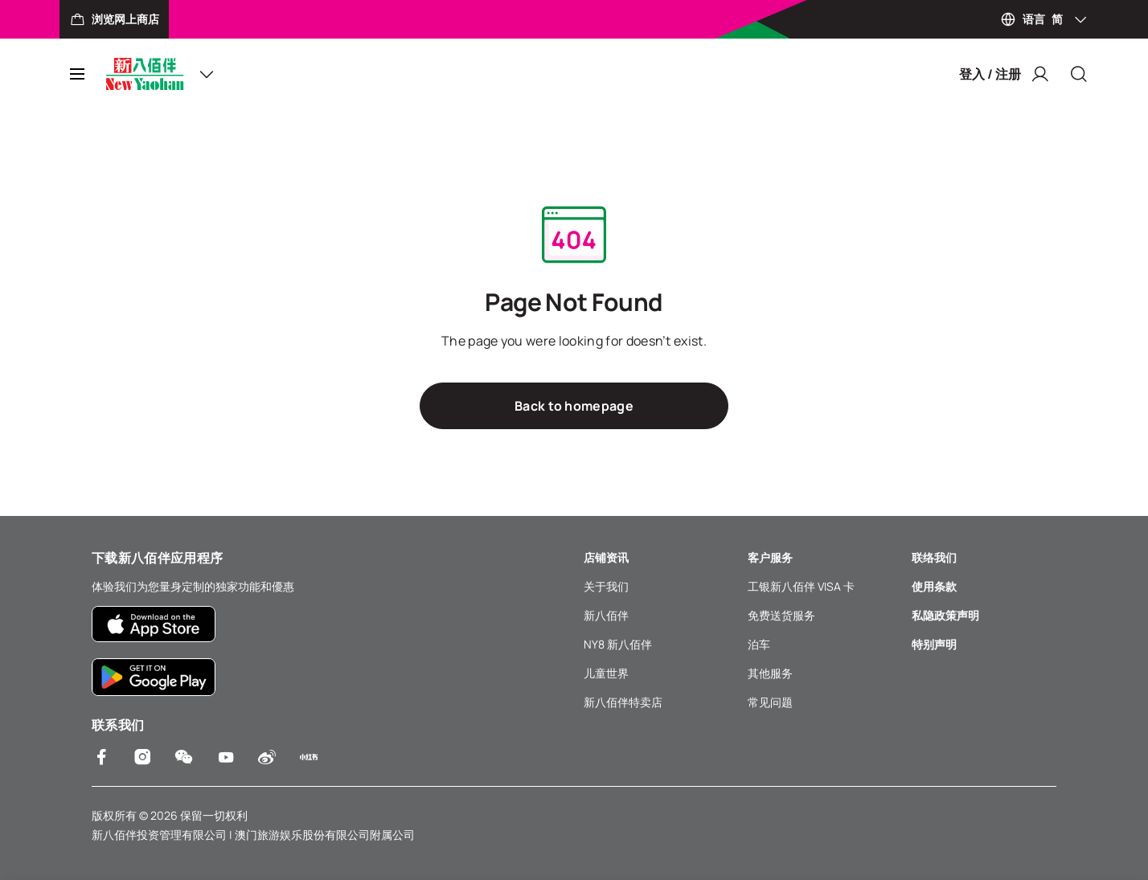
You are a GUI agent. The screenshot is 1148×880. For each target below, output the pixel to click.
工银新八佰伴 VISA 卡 (801, 586)
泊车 (759, 644)
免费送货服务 (781, 615)
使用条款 (934, 586)
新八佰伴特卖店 (623, 702)
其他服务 (770, 673)
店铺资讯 (606, 557)
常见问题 (770, 702)
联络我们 (934, 557)
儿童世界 (606, 673)
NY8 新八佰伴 (618, 644)
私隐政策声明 (945, 615)
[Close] (1079, 74)
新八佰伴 (606, 615)
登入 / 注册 (1004, 74)
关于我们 (606, 586)
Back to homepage (574, 406)
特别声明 (934, 644)
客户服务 (770, 557)
